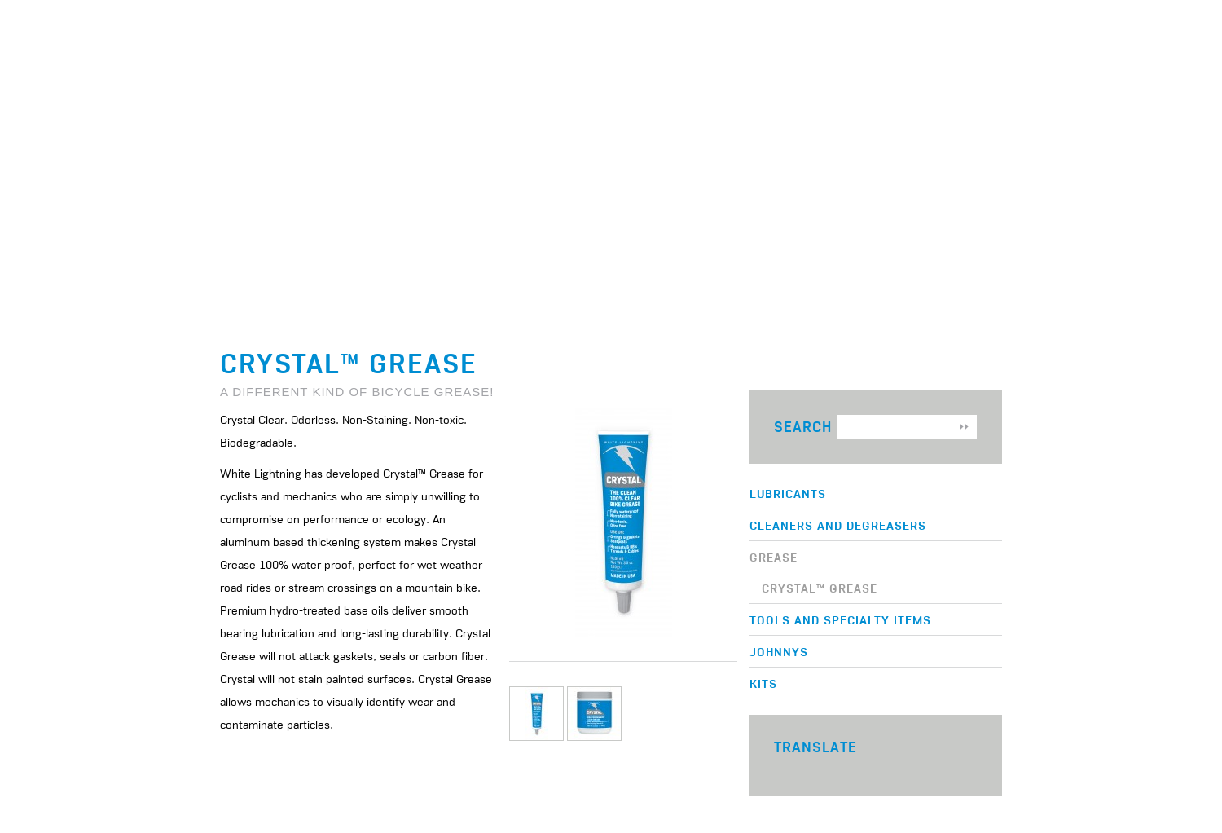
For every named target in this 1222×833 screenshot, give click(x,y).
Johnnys (778, 651)
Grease (773, 556)
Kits (763, 683)
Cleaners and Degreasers (837, 525)
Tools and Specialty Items (840, 619)
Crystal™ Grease (819, 587)
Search (803, 426)
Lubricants (787, 493)
